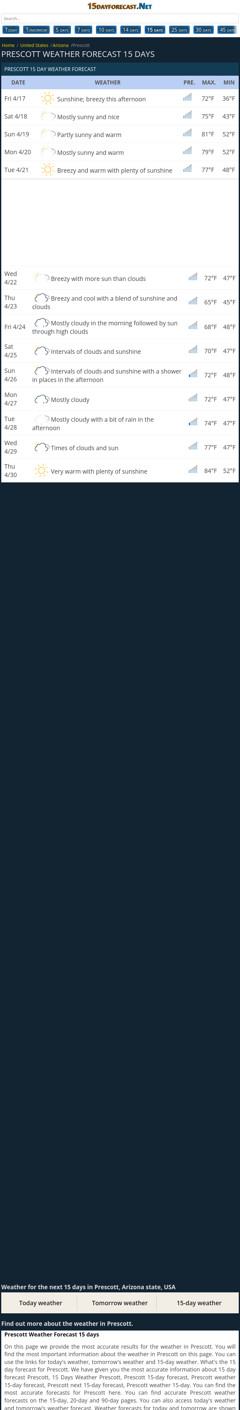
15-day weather (199, 1303)
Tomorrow (36, 29)
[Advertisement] (120, 222)
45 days (228, 29)
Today (11, 29)
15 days (155, 29)
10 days (106, 29)
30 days (204, 29)
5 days (62, 29)
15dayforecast (120, 5)
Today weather (40, 1303)
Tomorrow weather (120, 1303)
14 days (130, 29)
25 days (179, 29)
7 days (83, 29)
